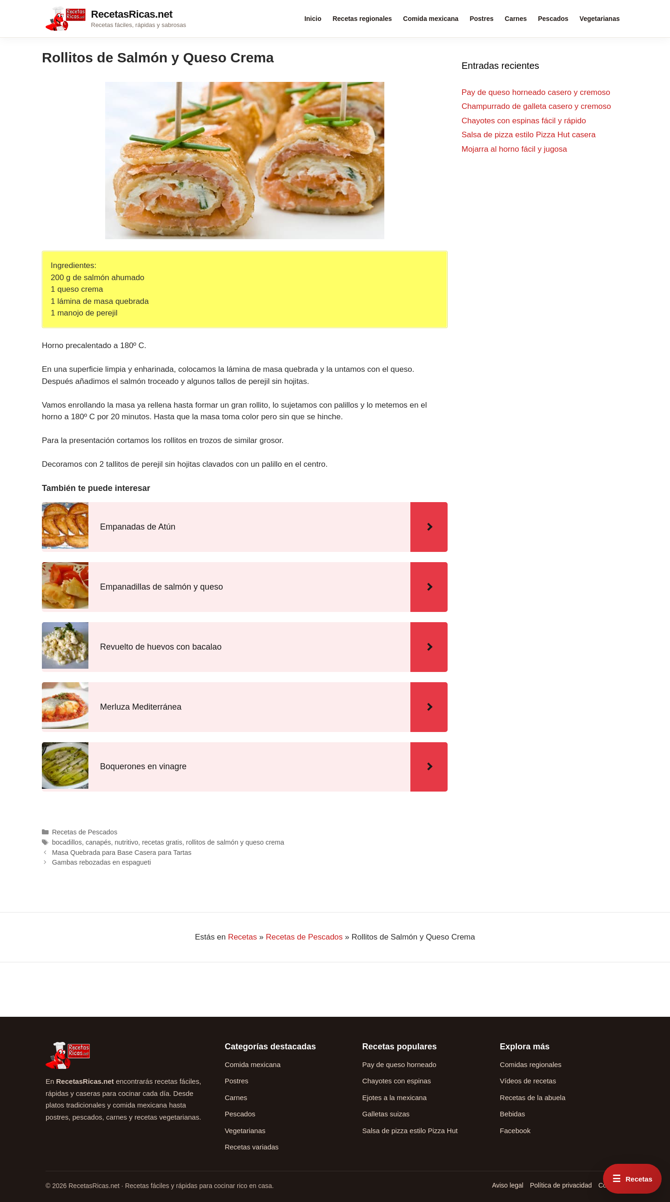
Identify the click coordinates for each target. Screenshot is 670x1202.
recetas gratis (162, 842)
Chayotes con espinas (396, 1081)
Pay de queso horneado (399, 1064)
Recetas (242, 937)
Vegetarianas (600, 18)
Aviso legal (507, 1185)
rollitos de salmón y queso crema (235, 842)
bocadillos (67, 842)
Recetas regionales (362, 18)
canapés (98, 842)
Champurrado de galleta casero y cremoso (536, 106)
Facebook (515, 1131)
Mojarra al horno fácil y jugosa (514, 149)
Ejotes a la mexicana (394, 1097)
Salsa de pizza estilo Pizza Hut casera (529, 134)
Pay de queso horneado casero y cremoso (536, 92)
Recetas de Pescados (84, 832)
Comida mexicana (430, 18)
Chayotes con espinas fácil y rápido (524, 120)
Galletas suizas (386, 1114)
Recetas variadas (252, 1147)
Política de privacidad (561, 1185)
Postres (481, 18)
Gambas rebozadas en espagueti (101, 862)
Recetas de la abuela (532, 1097)
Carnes (516, 18)
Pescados (553, 18)
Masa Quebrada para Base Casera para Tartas (122, 852)
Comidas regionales (531, 1064)
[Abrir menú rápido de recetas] (632, 1179)
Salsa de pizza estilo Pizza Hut (410, 1131)
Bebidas (512, 1114)
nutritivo (127, 842)
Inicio (313, 18)
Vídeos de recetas (528, 1081)
